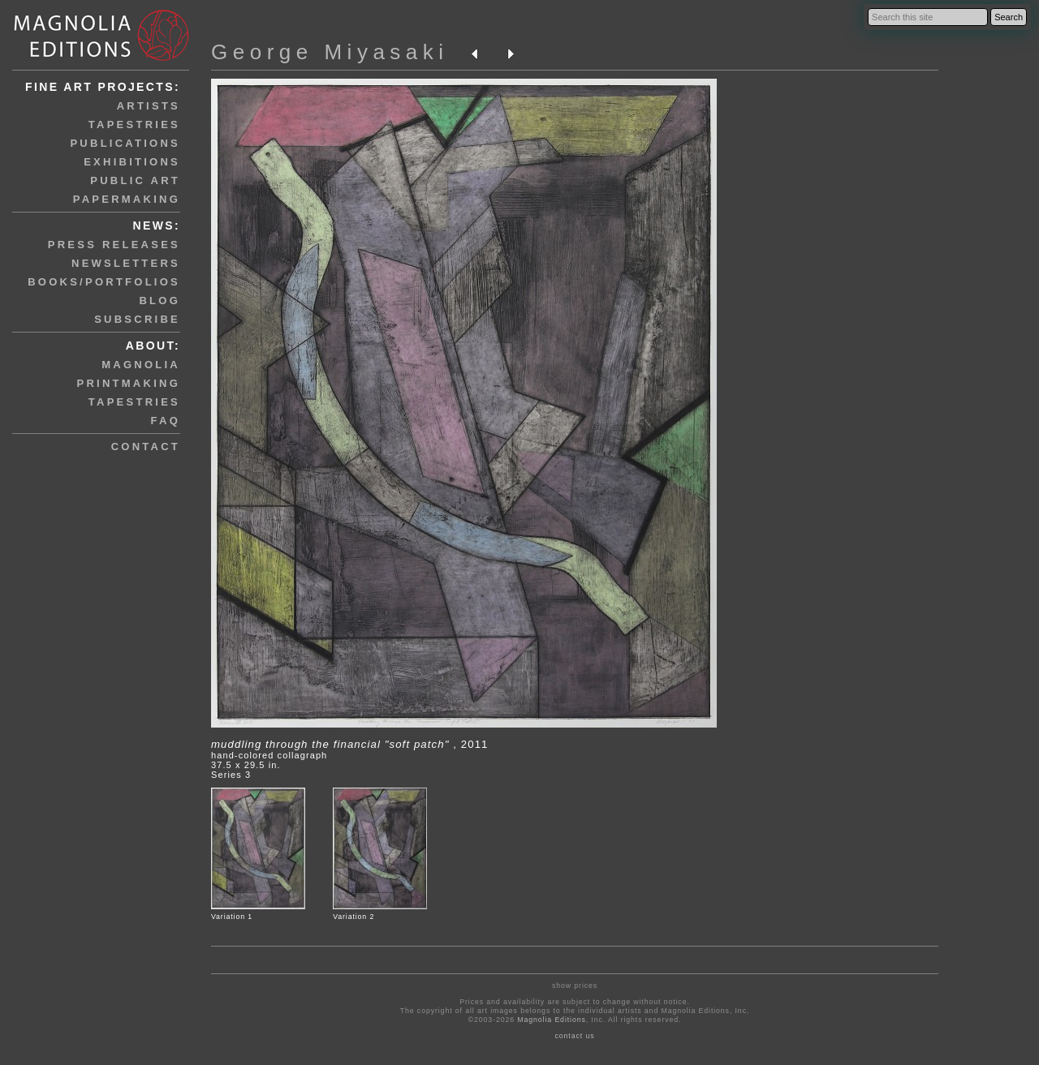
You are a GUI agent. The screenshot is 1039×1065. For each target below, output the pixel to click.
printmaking (128, 383)
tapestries (134, 124)
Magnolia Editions (551, 1020)
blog (159, 300)
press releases (114, 244)
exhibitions (132, 162)
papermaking (126, 199)
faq (165, 420)
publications (125, 143)
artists (148, 106)
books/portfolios (104, 282)
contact (145, 446)
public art (135, 180)
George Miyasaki (330, 52)
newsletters (125, 263)
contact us (575, 1036)
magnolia (140, 365)
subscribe (137, 319)
